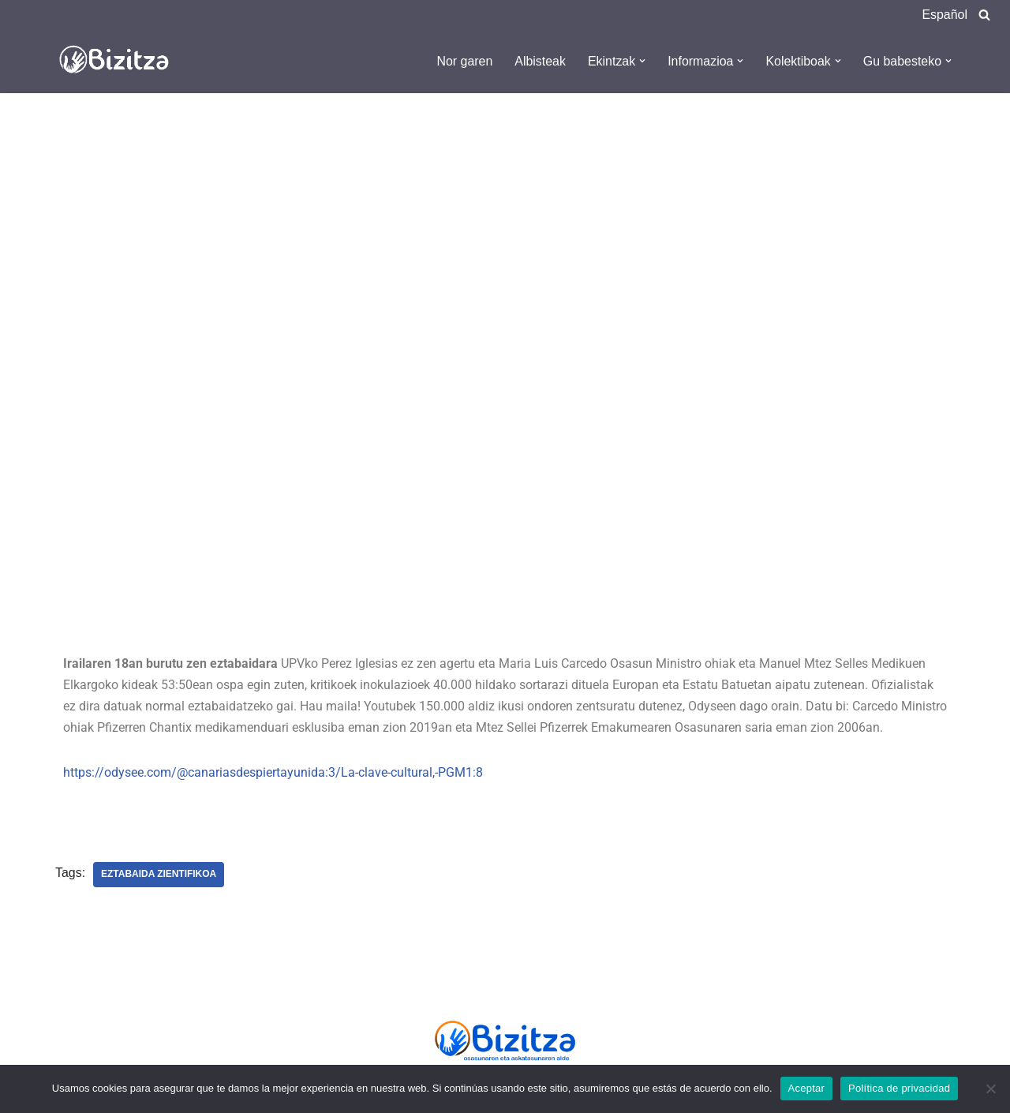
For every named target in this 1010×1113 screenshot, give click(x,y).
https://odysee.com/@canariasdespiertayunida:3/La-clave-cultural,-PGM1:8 (273, 772)
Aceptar (806, 1088)
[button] (641, 61)
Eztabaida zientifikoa (159, 875)
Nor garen (464, 61)
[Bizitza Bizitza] (118, 61)
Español (944, 14)
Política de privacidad (899, 1088)
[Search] (984, 15)
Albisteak (539, 61)
